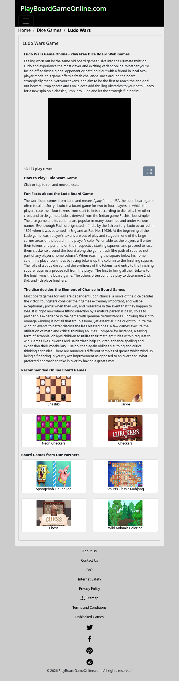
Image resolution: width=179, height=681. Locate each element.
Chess (53, 528)
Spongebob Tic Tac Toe (53, 489)
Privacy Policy (89, 588)
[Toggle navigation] (26, 21)
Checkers (125, 443)
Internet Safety (89, 579)
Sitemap (89, 598)
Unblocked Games (89, 617)
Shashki (53, 404)
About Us (89, 551)
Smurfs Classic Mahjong (125, 489)
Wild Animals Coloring (125, 528)
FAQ (89, 569)
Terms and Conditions (89, 607)
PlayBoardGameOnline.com (63, 8)
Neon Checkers (53, 443)
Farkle (125, 404)
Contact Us (89, 560)
